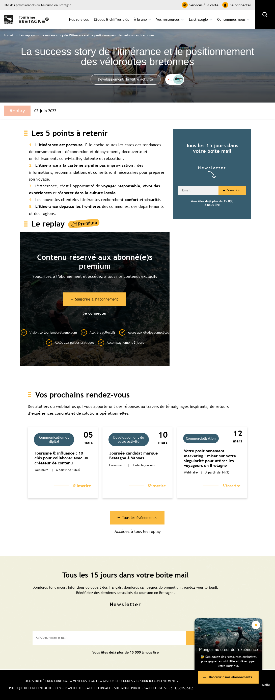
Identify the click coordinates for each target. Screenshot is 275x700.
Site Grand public (127, 688)
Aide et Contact (99, 688)
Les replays (27, 35)
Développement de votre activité (125, 79)
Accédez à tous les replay (138, 532)
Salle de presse (156, 688)
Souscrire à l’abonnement (96, 299)
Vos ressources (168, 19)
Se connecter (236, 5)
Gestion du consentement (156, 681)
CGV (58, 688)
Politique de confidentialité (30, 688)
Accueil (9, 35)
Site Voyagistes (182, 688)
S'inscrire (233, 190)
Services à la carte (200, 5)
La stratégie (198, 19)
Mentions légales (86, 681)
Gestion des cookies (118, 681)
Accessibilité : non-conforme (47, 681)
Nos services (79, 19)
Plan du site (74, 688)
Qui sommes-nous (231, 19)
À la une (140, 19)
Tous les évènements (139, 517)
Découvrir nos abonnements (230, 677)
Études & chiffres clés (111, 19)
